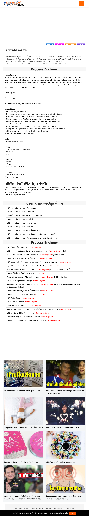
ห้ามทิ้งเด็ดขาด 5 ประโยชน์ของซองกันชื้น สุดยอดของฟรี (22, 390)
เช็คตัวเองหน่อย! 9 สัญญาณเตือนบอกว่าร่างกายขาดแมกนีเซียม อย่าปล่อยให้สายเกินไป (63, 497)
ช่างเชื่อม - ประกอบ (34, 230)
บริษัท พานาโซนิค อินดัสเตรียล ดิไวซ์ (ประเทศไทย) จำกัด (27, 251)
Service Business (40, 317)
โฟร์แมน (30, 227)
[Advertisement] (44, 25)
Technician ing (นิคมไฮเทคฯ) (47, 255)
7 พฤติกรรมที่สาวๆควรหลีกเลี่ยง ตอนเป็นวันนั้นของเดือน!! (23, 427)
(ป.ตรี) (58, 251)
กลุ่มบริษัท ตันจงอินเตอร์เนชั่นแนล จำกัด (21, 266)
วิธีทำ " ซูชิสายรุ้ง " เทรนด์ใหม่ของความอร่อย (60, 462)
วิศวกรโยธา (31, 208)
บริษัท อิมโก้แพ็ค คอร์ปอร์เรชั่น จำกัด (20, 273)
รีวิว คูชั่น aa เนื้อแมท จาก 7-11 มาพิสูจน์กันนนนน (21, 462)
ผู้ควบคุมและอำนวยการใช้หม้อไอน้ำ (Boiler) (42, 238)
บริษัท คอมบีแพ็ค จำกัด (15, 302)
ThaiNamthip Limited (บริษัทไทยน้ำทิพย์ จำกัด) (23, 291)
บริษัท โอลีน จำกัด (13, 298)
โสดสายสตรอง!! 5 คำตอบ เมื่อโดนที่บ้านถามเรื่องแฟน (63, 427)
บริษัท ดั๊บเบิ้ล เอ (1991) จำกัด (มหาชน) (20, 313)
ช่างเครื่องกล (31, 223)
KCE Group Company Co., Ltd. (18, 255)
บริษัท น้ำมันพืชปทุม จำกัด (44, 203)
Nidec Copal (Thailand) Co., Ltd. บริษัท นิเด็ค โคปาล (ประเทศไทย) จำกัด (32, 309)
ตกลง (72, 513)
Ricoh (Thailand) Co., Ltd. (16, 317)
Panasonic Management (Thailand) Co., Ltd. (23, 277)
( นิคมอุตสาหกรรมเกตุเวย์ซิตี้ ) (53, 270)
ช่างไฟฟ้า (30, 219)
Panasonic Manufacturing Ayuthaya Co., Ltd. (23, 284)
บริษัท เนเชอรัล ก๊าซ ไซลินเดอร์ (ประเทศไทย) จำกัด (25, 262)
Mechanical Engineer (34, 216)
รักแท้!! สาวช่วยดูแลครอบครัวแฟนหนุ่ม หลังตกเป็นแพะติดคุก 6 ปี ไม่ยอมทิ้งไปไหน (65, 392)
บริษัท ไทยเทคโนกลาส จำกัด (17, 247)
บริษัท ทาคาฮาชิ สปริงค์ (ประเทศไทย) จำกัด (22, 258)
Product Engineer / (50, 266)
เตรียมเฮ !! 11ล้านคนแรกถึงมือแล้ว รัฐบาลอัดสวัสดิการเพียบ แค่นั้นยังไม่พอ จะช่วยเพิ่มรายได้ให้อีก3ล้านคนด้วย (22, 497)
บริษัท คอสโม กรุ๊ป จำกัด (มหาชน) (19, 281)
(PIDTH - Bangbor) (53, 277)
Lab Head (30, 212)
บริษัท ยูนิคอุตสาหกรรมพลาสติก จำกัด (20, 294)
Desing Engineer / (58, 262)
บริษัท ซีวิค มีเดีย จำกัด (15, 320)
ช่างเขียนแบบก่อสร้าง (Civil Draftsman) (41, 234)
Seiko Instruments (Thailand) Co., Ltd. (20, 270)
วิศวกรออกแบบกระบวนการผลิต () (43, 320)
